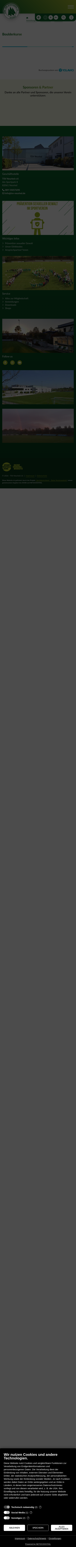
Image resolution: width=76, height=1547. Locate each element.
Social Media (18, 1512)
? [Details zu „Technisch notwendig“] (40, 1507)
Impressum (20, 1538)
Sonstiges (16, 1518)
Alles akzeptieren (61, 1528)
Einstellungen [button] (55, 1538)
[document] (38, 1478)
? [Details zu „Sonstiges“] (28, 1518)
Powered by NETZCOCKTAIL (38, 1544)
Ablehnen (14, 1528)
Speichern (38, 1528)
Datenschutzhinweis (37, 1538)
